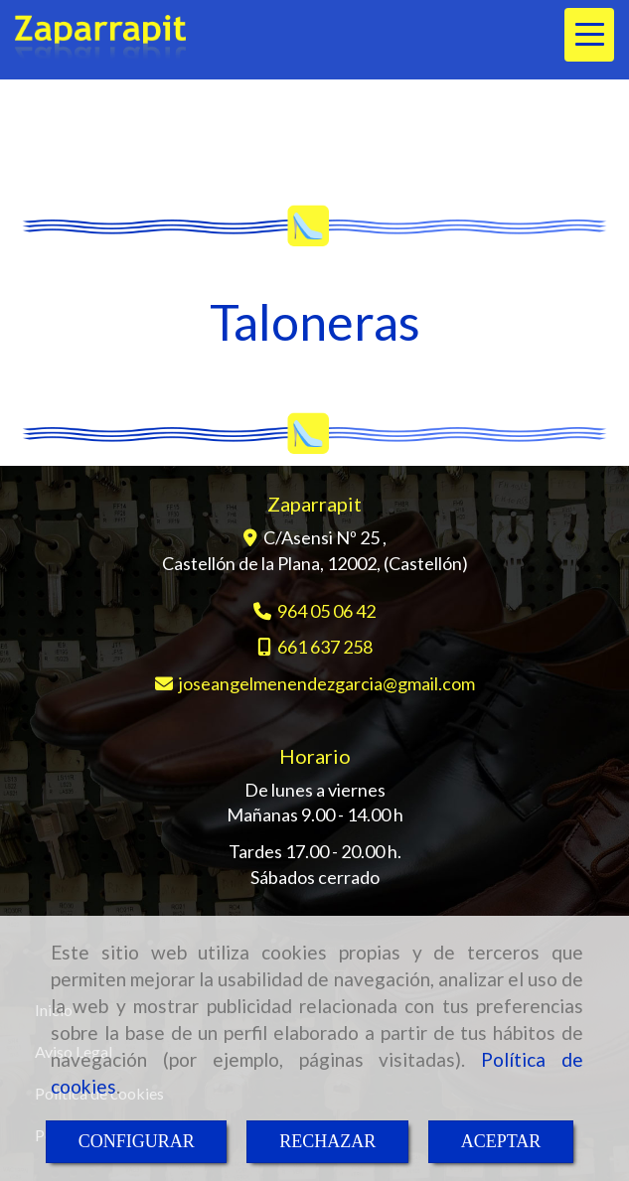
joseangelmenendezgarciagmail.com (327, 683)
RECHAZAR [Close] (327, 1141)
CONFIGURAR (137, 1141)
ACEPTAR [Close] (501, 1141)
